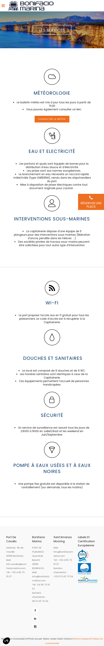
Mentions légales (81, 638)
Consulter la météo (52, 119)
